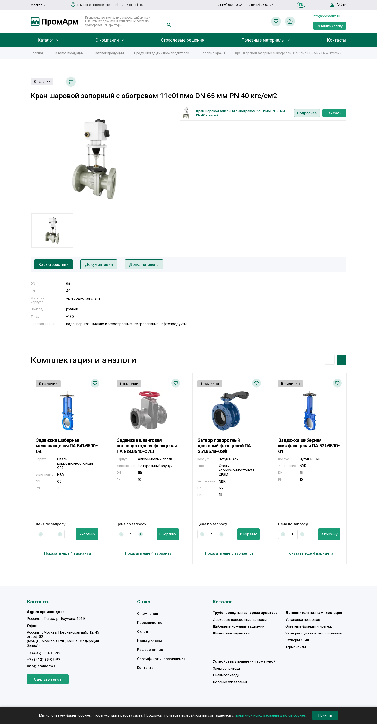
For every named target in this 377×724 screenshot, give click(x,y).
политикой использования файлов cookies (270, 715)
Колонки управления (230, 682)
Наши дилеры (149, 641)
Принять (325, 715)
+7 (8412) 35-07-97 (260, 4)
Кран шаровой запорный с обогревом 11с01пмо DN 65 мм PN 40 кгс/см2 (240, 113)
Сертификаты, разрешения (161, 659)
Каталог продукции (69, 53)
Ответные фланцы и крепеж (308, 626)
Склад (142, 631)
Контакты (336, 40)
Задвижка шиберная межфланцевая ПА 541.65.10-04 (67, 446)
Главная (37, 53)
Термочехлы (295, 647)
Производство (149, 623)
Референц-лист (151, 649)
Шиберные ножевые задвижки (238, 626)
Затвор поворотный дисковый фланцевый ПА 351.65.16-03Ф (224, 446)
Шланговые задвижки (231, 633)
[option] (95, 159)
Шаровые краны (212, 53)
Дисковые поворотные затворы (240, 619)
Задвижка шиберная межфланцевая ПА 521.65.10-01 (309, 446)
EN (301, 5)
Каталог (45, 40)
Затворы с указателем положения (313, 633)
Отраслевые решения (182, 40)
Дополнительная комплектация (313, 612)
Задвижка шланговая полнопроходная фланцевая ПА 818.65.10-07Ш (147, 446)
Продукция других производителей (161, 53)
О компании (107, 40)
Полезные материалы (263, 40)
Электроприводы (227, 668)
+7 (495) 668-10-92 (229, 4)
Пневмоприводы (226, 675)
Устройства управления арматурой (244, 661)
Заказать (334, 113)
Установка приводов (302, 619)
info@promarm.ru (326, 16)
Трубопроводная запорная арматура (245, 612)
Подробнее (307, 113)
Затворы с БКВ (297, 640)
